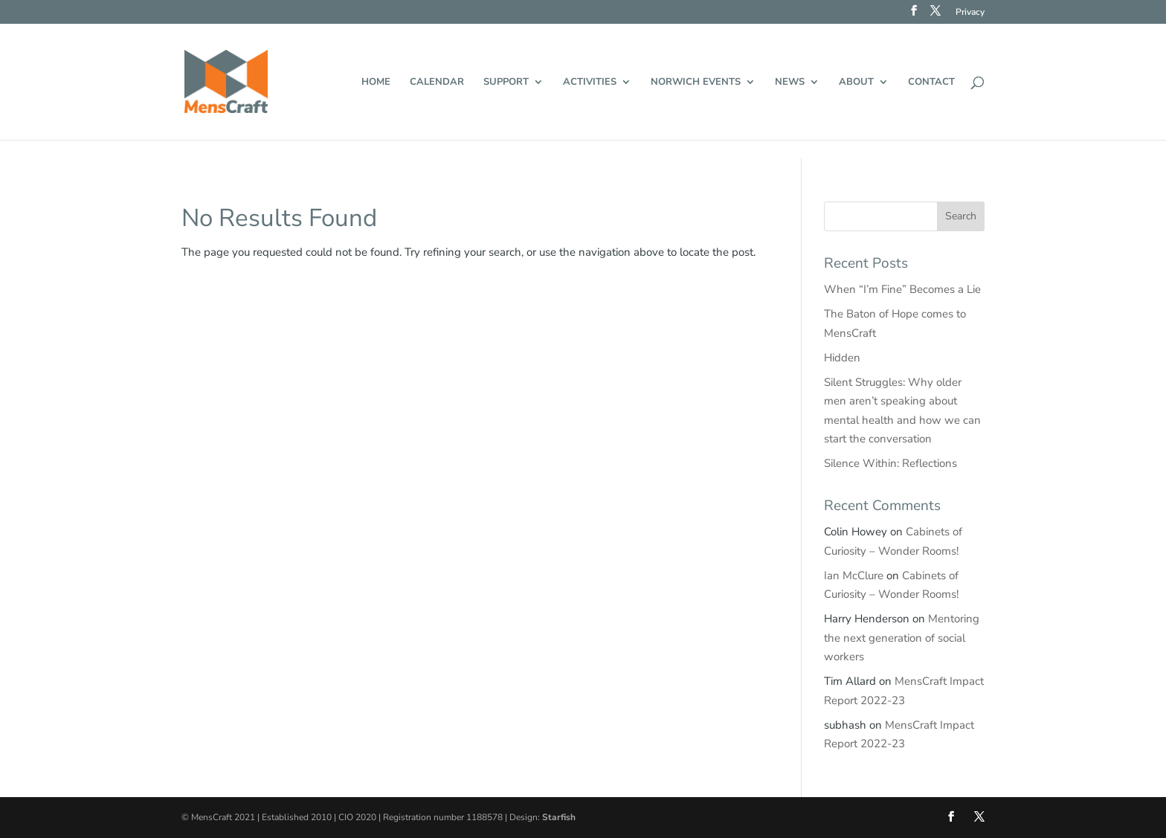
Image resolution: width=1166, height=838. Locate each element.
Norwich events (696, 82)
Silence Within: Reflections (890, 463)
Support (506, 82)
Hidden (842, 357)
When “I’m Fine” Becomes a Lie (902, 289)
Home (375, 82)
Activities (589, 82)
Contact (931, 82)
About (856, 82)
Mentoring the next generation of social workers (901, 637)
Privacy (970, 12)
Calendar (437, 82)
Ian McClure (853, 575)
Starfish (559, 817)
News (790, 82)
